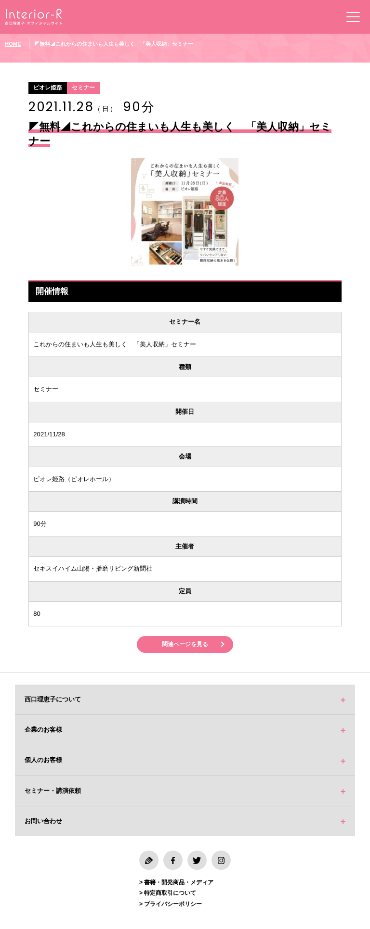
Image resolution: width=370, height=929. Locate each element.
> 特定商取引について (167, 894)
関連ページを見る (185, 644)
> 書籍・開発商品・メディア (176, 882)
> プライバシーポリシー (170, 904)
